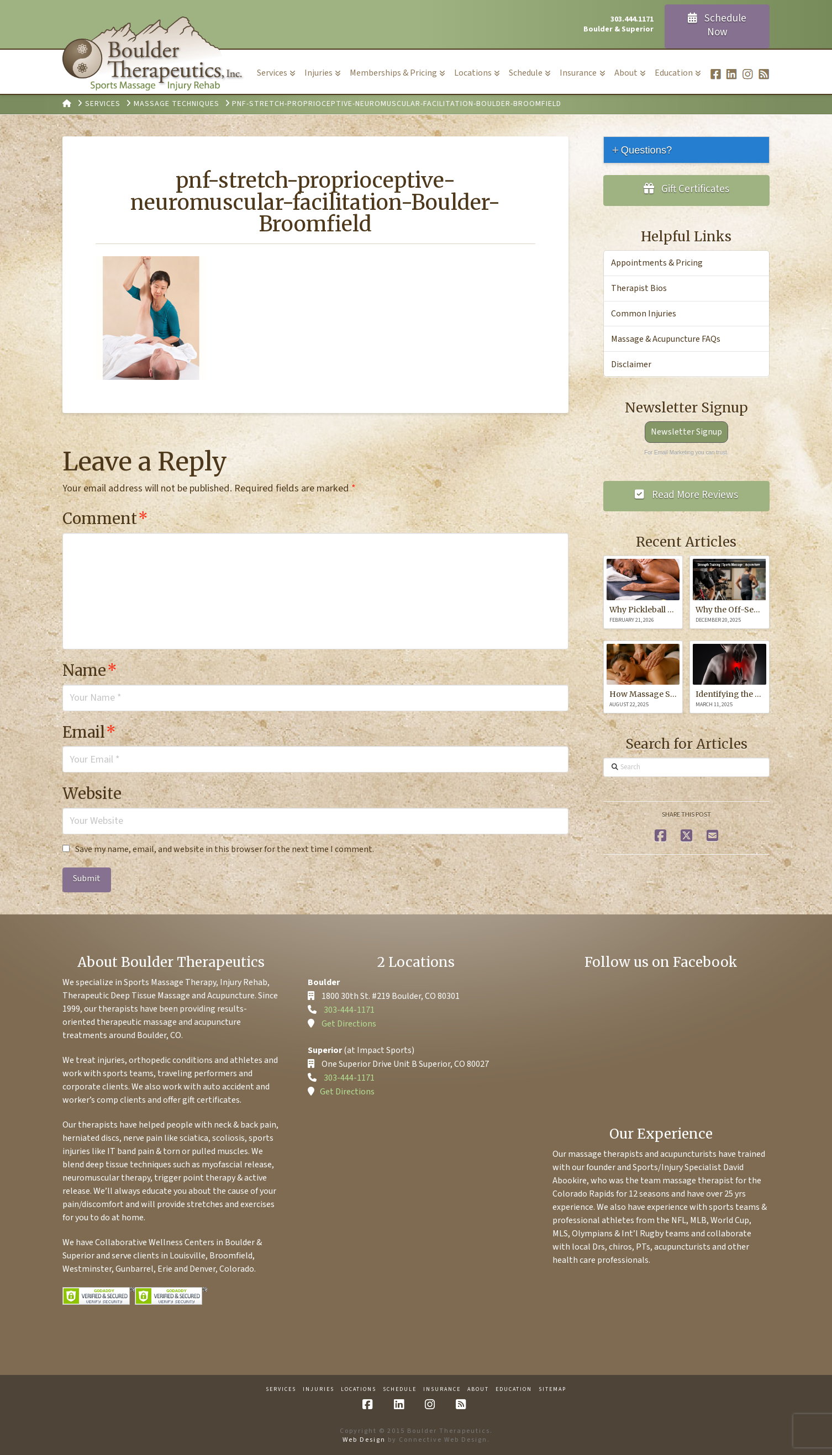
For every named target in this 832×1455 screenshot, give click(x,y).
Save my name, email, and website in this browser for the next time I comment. (224, 849)
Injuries (318, 1389)
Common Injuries (643, 314)
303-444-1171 (349, 1010)
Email (89, 732)
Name (89, 670)
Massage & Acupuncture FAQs (665, 339)
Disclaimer (631, 364)
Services (281, 1389)
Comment (105, 518)
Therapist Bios (639, 288)
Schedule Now (717, 25)
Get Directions (349, 1024)
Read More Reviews (686, 495)
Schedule (400, 1389)
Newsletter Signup (686, 432)
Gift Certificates (687, 189)
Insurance (442, 1389)
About (478, 1389)
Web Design (364, 1440)
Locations (358, 1389)
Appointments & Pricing (657, 263)
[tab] (686, 150)
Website (92, 793)
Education (514, 1389)
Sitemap (552, 1389)
